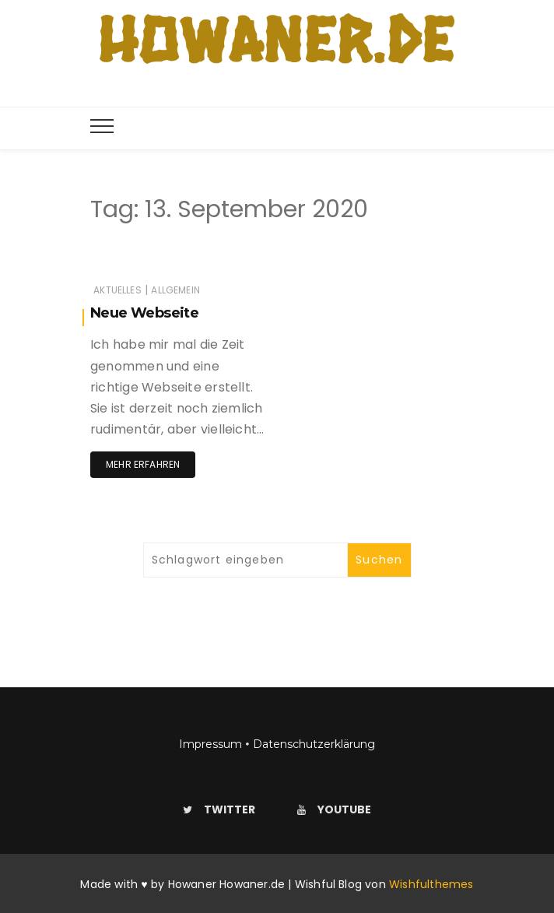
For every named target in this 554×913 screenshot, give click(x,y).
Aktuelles (117, 290)
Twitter (219, 809)
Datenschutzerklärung (314, 744)
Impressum (210, 744)
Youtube (334, 809)
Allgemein (175, 290)
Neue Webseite (144, 312)
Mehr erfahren (143, 464)
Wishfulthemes (431, 884)
